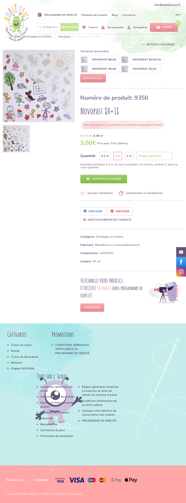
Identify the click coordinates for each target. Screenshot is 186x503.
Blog (115, 15)
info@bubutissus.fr (167, 5)
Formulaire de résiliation (56, 436)
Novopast (64, 37)
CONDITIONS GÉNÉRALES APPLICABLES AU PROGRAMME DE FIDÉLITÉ (72, 349)
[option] (39, 86)
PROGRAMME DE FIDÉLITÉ (57, 15)
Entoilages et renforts (38, 37)
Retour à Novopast (161, 44)
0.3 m (105, 156)
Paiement (46, 418)
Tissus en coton (21, 345)
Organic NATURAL (23, 368)
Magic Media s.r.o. (31, 494)
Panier (164, 27)
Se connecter (112, 27)
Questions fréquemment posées (56, 405)
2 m (129, 156)
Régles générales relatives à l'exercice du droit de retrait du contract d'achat (100, 391)
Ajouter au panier (103, 179)
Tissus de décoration (24, 357)
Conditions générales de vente (56, 389)
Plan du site (15, 480)
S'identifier (92, 307)
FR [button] (177, 15)
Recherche (69, 27)
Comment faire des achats (57, 397)
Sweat (15, 351)
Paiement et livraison (94, 15)
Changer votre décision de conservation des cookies (99, 413)
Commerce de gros (52, 430)
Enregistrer (137, 27)
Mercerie (16, 363)
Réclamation (48, 424)
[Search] (57, 27)
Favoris (90, 27)
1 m (117, 156)
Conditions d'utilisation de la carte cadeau (99, 403)
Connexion (129, 15)
